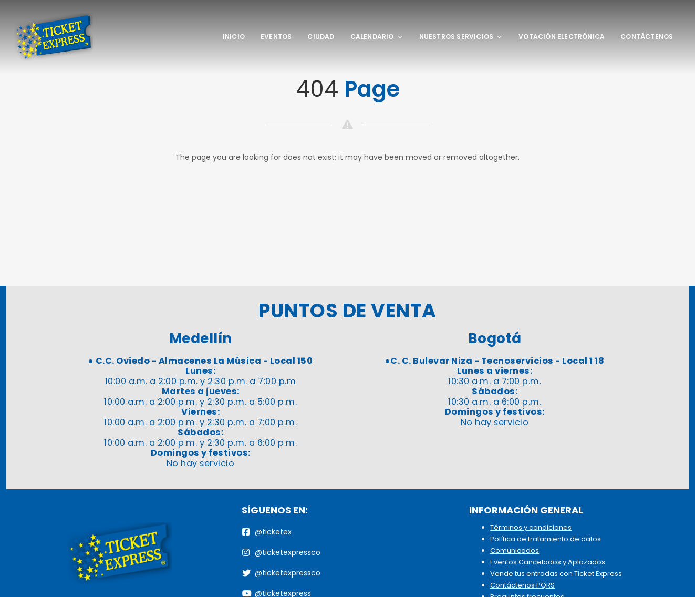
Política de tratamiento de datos (545, 539)
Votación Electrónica (561, 36)
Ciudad (320, 36)
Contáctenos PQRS (522, 585)
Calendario (376, 36)
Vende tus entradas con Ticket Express (556, 574)
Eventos (276, 36)
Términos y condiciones (531, 527)
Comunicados (514, 550)
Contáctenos (646, 36)
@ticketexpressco (281, 552)
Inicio (234, 36)
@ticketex (267, 532)
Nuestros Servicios (461, 36)
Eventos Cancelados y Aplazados (547, 562)
